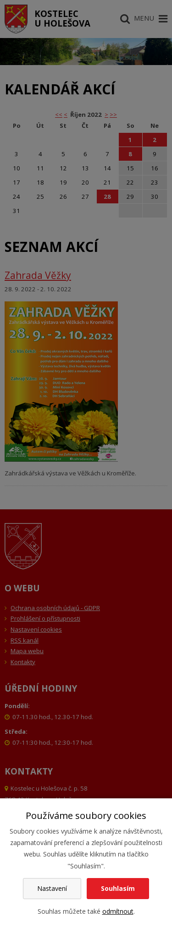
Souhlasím (118, 888)
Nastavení (52, 888)
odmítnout (117, 911)
